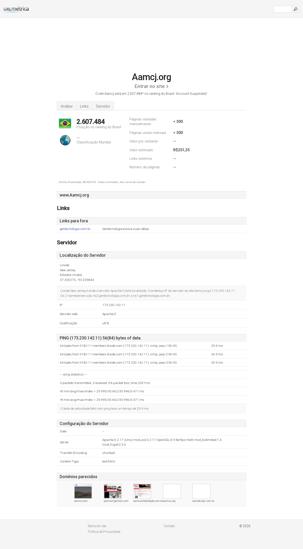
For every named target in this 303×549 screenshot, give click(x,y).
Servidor (103, 106)
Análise (67, 106)
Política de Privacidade (104, 532)
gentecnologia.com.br (75, 229)
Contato (169, 526)
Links (84, 106)
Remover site (97, 526)
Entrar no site (149, 86)
